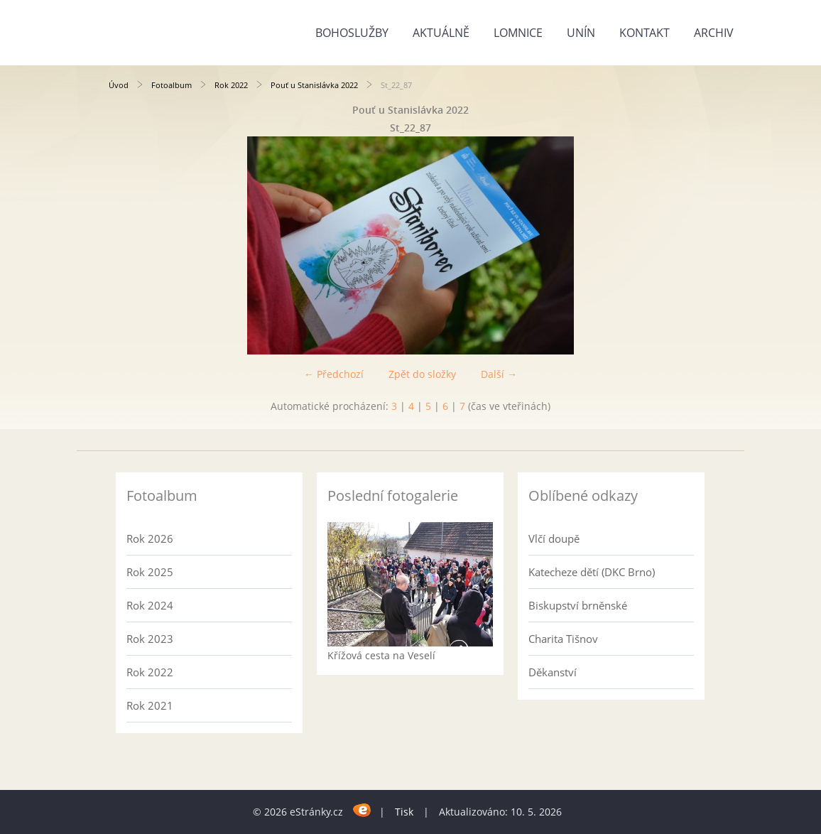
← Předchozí (334, 374)
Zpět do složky (422, 374)
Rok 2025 (149, 572)
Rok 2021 (149, 705)
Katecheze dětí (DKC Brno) (591, 572)
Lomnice (518, 32)
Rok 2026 (149, 538)
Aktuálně (441, 32)
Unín (581, 32)
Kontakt (644, 32)
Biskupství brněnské (577, 605)
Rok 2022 (231, 85)
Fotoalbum (171, 85)
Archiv (714, 32)
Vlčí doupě (554, 538)
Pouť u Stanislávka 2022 (314, 85)
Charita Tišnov (563, 639)
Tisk (404, 811)
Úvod (119, 85)
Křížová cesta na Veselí (381, 655)
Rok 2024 (149, 605)
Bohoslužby (351, 32)
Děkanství (552, 672)
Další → (499, 374)
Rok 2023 (149, 639)
